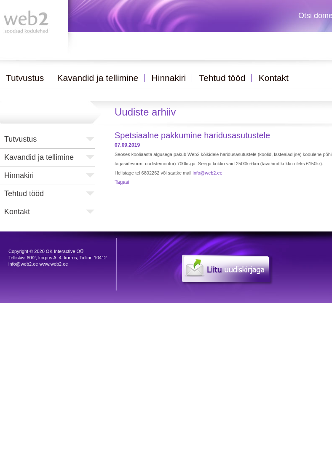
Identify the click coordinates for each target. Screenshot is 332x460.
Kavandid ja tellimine (39, 157)
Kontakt (17, 211)
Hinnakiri (19, 175)
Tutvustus (20, 139)
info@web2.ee (207, 172)
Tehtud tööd (24, 193)
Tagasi (122, 182)
